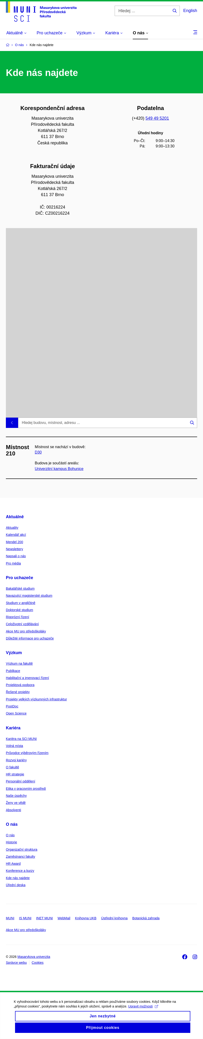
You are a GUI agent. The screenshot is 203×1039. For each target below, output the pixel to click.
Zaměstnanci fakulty (20, 856)
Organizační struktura (21, 849)
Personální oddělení (20, 781)
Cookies (38, 962)
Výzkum (14, 652)
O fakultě (12, 767)
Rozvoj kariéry (16, 760)
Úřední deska (15, 885)
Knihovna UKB (85, 918)
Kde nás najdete (18, 878)
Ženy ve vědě (16, 803)
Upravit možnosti (143, 1011)
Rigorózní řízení (17, 617)
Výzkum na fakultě (19, 663)
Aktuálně (15, 516)
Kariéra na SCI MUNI (21, 739)
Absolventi (13, 810)
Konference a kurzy (20, 871)
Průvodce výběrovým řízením (27, 753)
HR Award (13, 863)
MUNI (10, 918)
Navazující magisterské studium (29, 595)
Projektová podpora (20, 685)
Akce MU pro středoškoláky (26, 631)
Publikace (13, 671)
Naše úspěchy (16, 796)
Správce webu (16, 962)
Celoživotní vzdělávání (22, 624)
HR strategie (15, 774)
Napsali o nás (16, 556)
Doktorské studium (19, 610)
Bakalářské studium (20, 588)
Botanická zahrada (146, 918)
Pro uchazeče (19, 577)
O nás (12, 824)
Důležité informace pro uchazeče (30, 638)
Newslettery (14, 549)
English (190, 10)
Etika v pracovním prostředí (26, 788)
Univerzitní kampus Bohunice (59, 469)
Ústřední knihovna (114, 918)
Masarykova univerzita (33, 957)
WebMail (64, 918)
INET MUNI (44, 918)
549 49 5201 (157, 118)
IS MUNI (25, 918)
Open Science (16, 713)
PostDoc (12, 706)
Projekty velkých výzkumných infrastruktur (36, 699)
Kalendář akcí (16, 535)
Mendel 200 (14, 542)
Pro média (13, 563)
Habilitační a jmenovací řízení (27, 678)
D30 (38, 452)
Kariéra (13, 728)
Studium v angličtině (20, 603)
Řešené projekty (18, 692)
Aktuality (12, 527)
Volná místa (14, 746)
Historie (11, 842)
